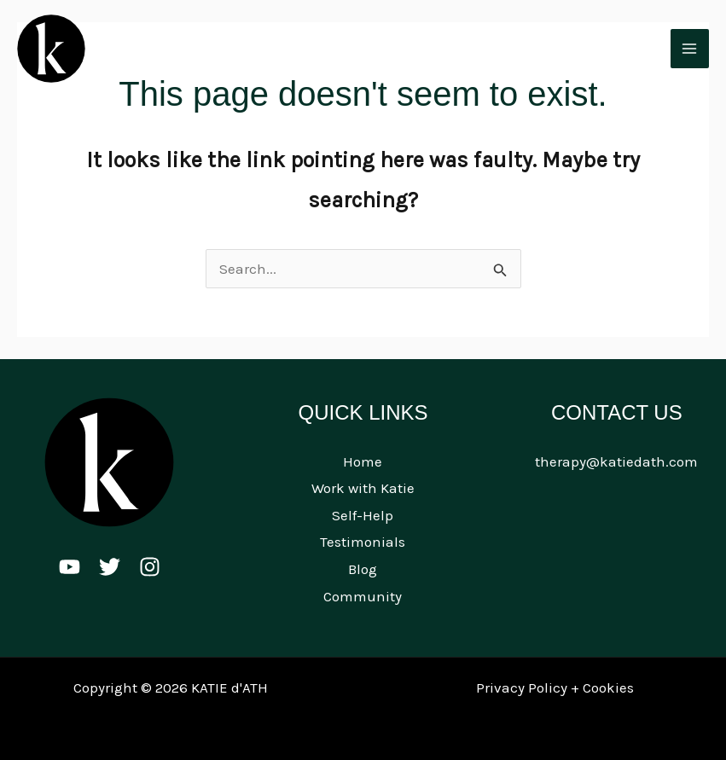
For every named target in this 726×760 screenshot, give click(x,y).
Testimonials (362, 541)
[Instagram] (149, 566)
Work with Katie (363, 487)
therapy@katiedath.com (616, 461)
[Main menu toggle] (690, 48)
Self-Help (362, 515)
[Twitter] (109, 566)
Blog (362, 568)
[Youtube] (69, 566)
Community (362, 596)
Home (362, 461)
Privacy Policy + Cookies (555, 687)
